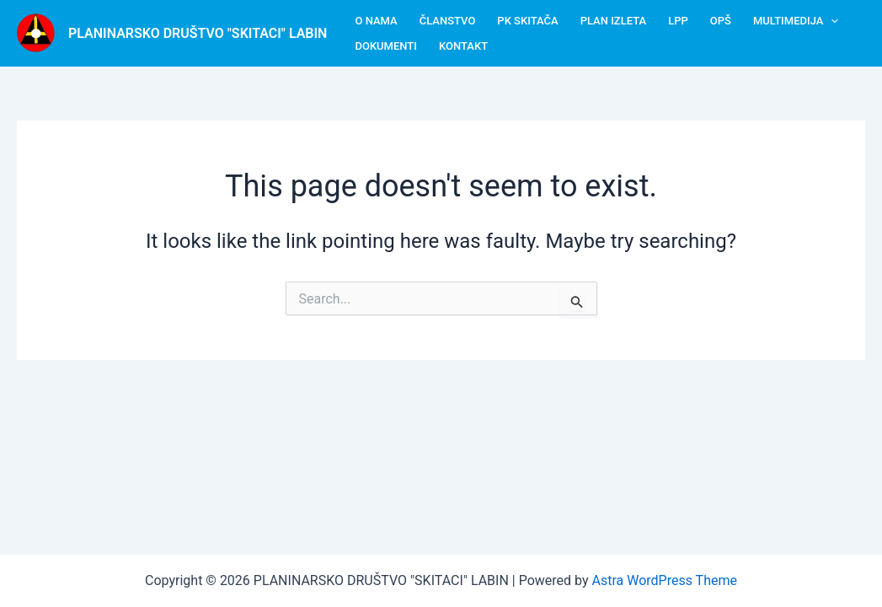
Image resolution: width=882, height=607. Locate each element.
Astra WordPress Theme (664, 580)
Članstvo (448, 20)
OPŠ (720, 20)
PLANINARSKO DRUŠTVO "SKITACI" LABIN (197, 33)
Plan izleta (613, 20)
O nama (376, 20)
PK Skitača (527, 20)
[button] (830, 21)
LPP (678, 20)
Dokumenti (386, 46)
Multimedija (795, 21)
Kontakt (463, 46)
